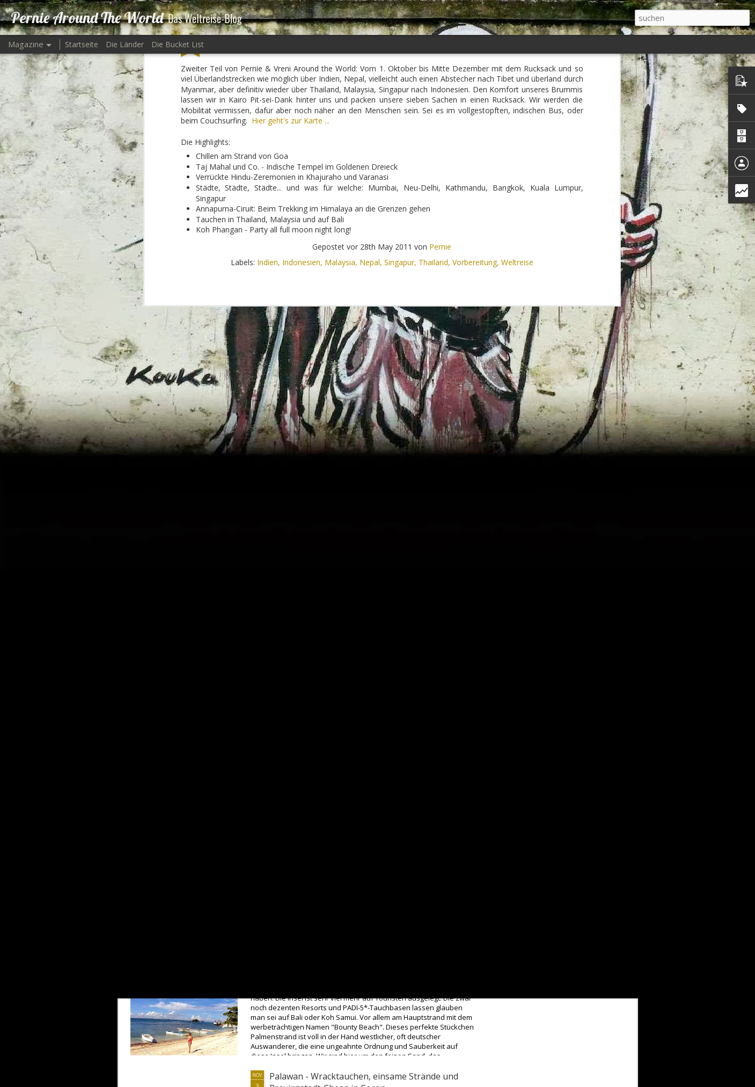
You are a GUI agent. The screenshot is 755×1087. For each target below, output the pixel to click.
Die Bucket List (177, 44)
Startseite (81, 44)
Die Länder (125, 44)
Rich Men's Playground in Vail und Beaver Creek (365, 709)
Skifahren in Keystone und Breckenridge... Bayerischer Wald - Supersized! (353, 837)
